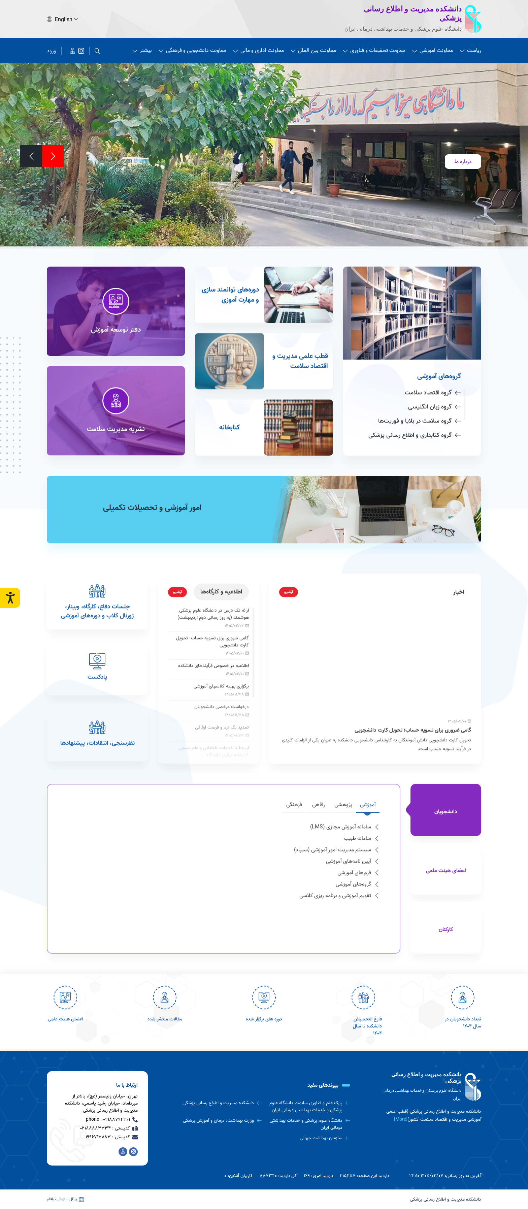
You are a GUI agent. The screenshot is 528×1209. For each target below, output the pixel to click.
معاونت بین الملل (313, 49)
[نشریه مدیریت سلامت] (116, 381)
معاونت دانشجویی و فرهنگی (192, 49)
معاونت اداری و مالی (258, 49)
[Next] (31, 155)
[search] (97, 50)
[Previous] (53, 155)
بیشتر (142, 49)
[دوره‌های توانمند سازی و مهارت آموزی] (264, 265)
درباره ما (463, 160)
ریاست (470, 49)
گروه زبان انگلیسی (434, 377)
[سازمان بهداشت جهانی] (308, 1138)
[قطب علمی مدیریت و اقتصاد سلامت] (264, 331)
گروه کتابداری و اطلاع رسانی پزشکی (414, 405)
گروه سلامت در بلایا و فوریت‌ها (419, 391)
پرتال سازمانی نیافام (65, 1199)
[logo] (430, 1087)
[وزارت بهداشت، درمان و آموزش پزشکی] (220, 1120)
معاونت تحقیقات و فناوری (374, 49)
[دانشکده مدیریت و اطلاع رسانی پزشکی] (81, 50)
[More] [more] (400, 1119)
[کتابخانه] (264, 398)
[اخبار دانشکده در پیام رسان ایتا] (72, 50)
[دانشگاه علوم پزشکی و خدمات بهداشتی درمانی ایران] (308, 1124)
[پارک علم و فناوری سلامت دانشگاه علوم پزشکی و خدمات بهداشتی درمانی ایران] (308, 1106)
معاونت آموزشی (432, 49)
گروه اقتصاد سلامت (433, 363)
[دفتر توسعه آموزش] (116, 281)
